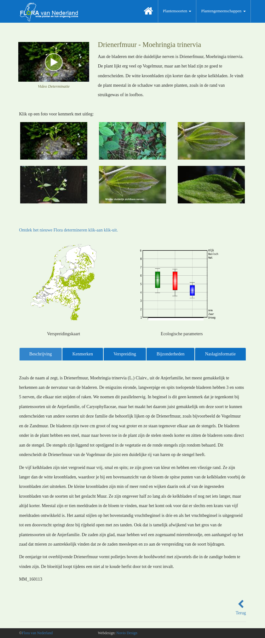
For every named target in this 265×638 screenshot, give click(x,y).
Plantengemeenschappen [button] (223, 11)
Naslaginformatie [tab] (220, 354)
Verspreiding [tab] (124, 354)
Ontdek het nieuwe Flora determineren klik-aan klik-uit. (68, 230)
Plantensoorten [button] (177, 11)
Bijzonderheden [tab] (171, 354)
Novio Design (126, 633)
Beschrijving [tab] (40, 354)
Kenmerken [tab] (82, 354)
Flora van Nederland (37, 633)
